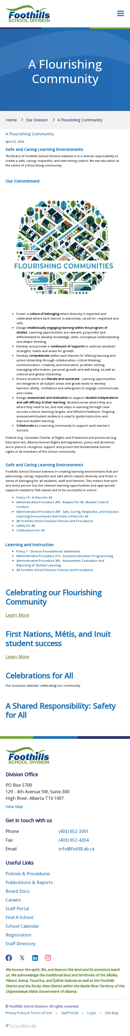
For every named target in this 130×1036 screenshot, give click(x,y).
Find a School (19, 917)
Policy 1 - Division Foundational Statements (48, 551)
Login (91, 1013)
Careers (13, 900)
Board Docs (17, 891)
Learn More (17, 615)
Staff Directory (20, 944)
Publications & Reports (29, 882)
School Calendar (22, 926)
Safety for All (25, 525)
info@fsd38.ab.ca (76, 849)
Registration (18, 935)
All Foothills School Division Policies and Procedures (54, 521)
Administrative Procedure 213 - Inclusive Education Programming (64, 556)
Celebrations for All (30, 530)
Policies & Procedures (27, 874)
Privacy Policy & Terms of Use (28, 1013)
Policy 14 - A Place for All (34, 497)
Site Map (112, 1013)
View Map (14, 806)
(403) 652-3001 (74, 831)
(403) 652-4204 (74, 840)
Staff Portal (17, 909)
